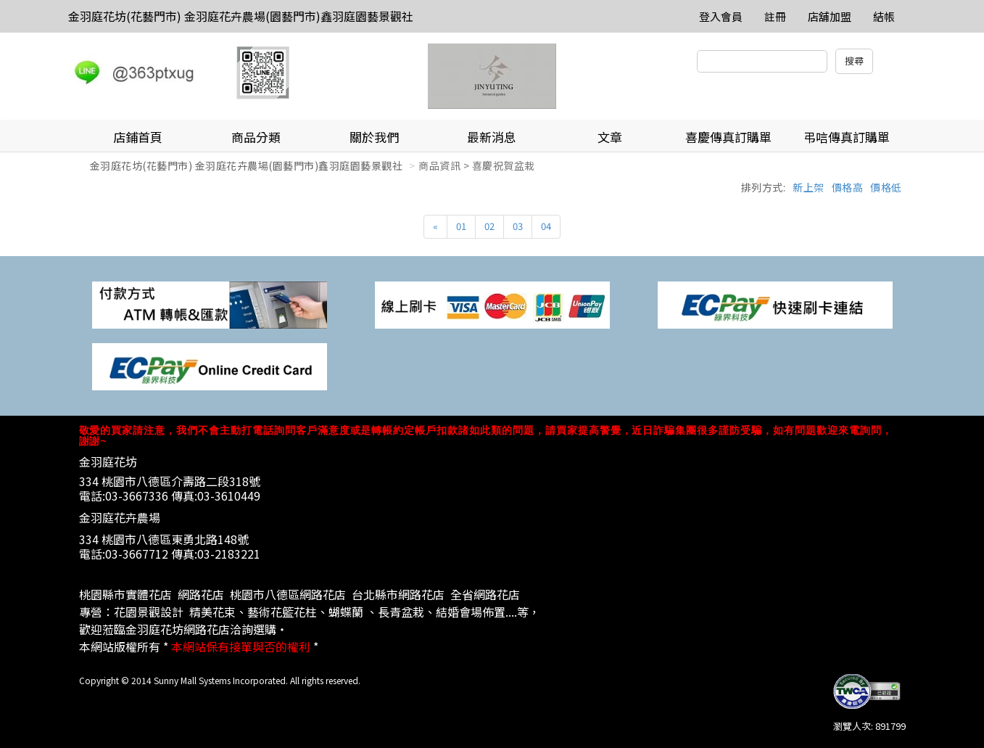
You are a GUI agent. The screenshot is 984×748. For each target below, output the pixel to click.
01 (461, 226)
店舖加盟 (829, 16)
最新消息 (491, 137)
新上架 (808, 187)
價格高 (848, 187)
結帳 (884, 16)
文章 (610, 137)
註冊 (775, 16)
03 (518, 226)
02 (489, 226)
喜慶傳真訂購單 (728, 137)
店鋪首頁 (137, 137)
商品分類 (256, 137)
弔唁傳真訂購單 (846, 137)
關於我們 (374, 137)
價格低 (886, 187)
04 (546, 226)
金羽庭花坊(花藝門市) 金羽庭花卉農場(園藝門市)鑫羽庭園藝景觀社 (240, 16)
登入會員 (721, 16)
